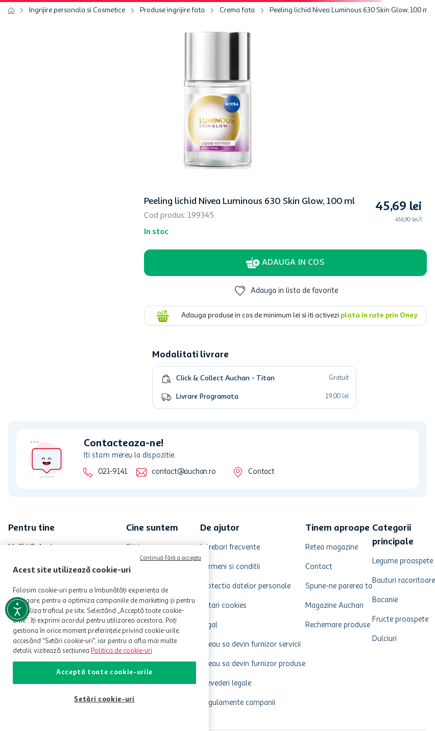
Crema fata (237, 10)
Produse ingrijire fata (172, 10)
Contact (261, 472)
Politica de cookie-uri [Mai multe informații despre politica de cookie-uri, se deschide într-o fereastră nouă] (121, 651)
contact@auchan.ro (183, 472)
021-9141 (112, 472)
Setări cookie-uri (104, 699)
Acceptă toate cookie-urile (104, 672)
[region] (104, 638)
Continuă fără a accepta (170, 558)
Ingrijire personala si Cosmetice (77, 10)
